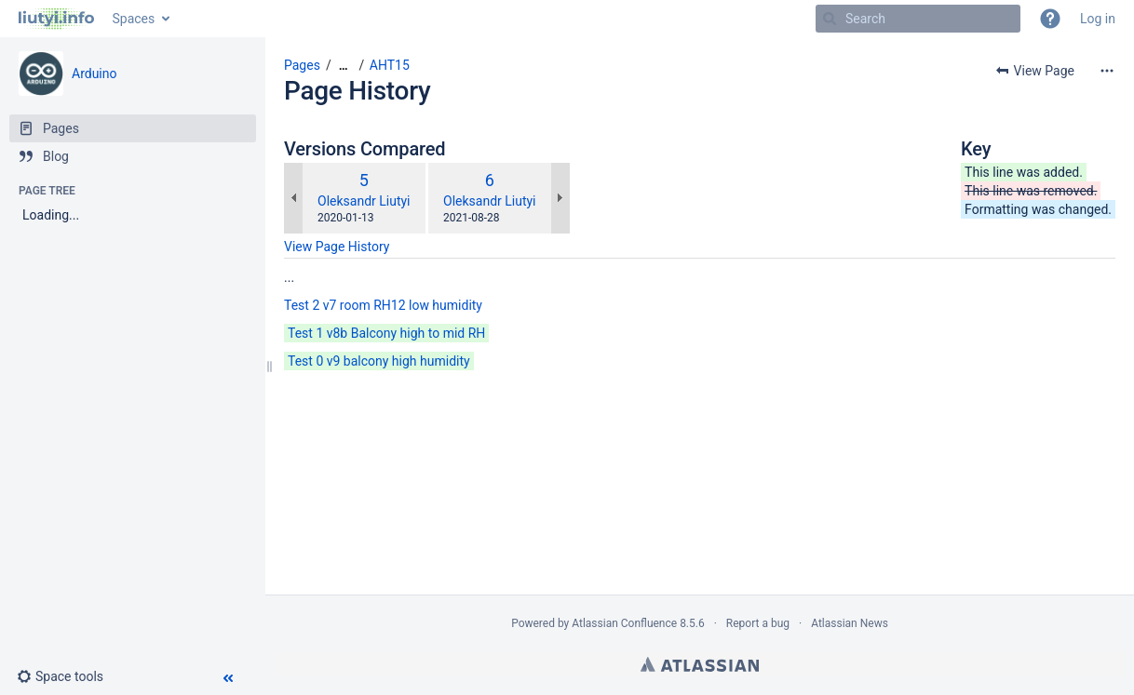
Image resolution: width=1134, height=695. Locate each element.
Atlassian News (849, 623)
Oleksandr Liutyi (364, 201)
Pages (302, 65)
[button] (1050, 18)
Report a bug (758, 623)
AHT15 (390, 65)
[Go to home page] (56, 18)
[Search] (829, 18)
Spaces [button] (134, 18)
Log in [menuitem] (1097, 18)
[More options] (1107, 71)
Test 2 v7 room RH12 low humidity (383, 305)
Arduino (94, 73)
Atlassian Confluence (624, 623)
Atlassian (700, 664)
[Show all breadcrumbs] (343, 66)
